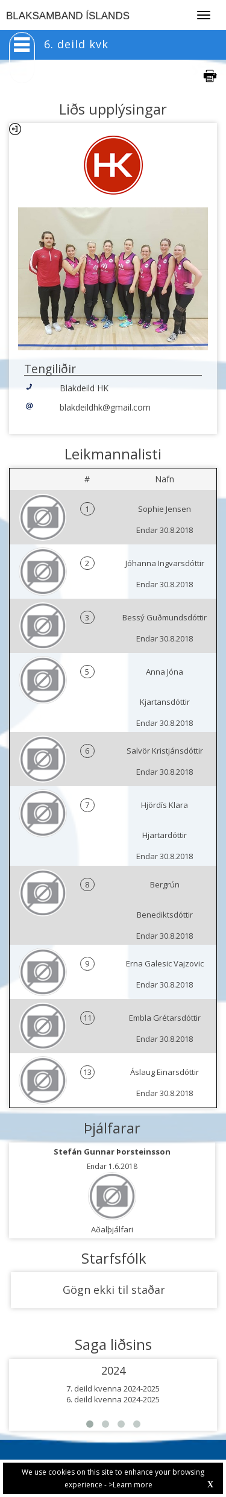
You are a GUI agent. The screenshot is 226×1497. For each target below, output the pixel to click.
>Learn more (130, 1485)
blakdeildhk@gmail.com (105, 407)
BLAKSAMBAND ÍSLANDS (68, 16)
